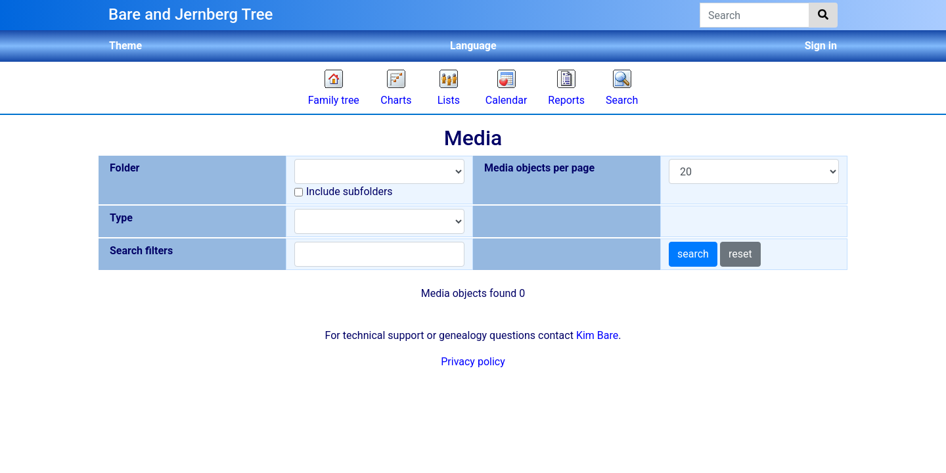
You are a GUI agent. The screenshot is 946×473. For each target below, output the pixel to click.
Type (121, 218)
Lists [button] (449, 100)
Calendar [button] (506, 100)
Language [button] (473, 45)
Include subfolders (349, 191)
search (693, 254)
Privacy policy (473, 361)
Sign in (821, 45)
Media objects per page (539, 168)
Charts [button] (395, 100)
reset (740, 254)
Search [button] (622, 100)
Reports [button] (566, 100)
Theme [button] (125, 45)
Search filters (141, 250)
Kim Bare (597, 335)
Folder (124, 168)
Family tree (333, 100)
